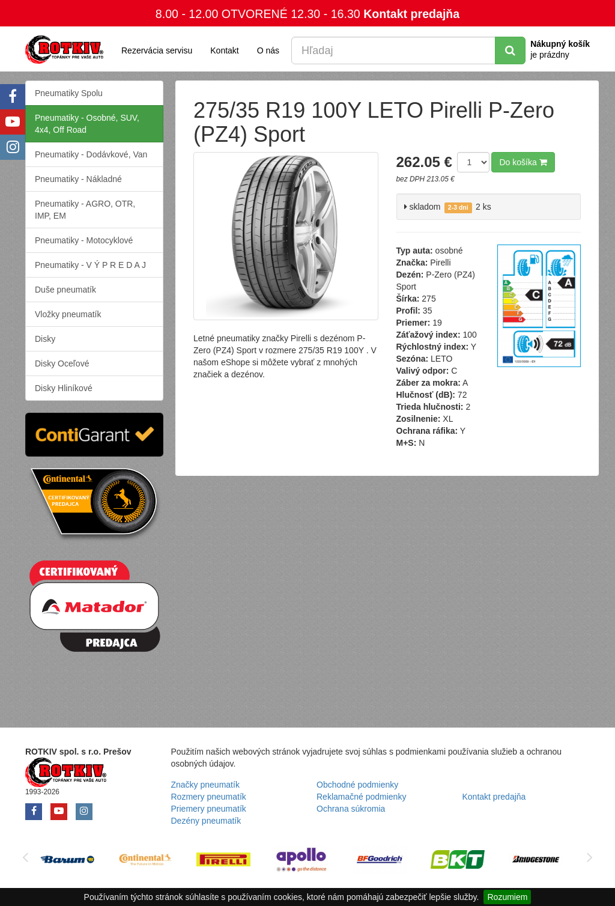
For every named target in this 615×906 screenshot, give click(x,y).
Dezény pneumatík (206, 820)
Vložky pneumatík (68, 314)
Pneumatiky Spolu (69, 93)
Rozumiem (507, 897)
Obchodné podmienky (357, 784)
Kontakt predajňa (411, 13)
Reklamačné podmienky (361, 796)
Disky (45, 339)
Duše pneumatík (65, 289)
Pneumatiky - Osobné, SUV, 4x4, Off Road (87, 124)
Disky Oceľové (62, 363)
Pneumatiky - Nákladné (78, 179)
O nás (268, 50)
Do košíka (523, 162)
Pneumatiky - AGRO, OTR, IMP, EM (85, 209)
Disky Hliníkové (63, 388)
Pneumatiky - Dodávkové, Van (91, 154)
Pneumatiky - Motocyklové (84, 240)
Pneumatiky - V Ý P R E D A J (90, 265)
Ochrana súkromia (351, 808)
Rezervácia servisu (156, 50)
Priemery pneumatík (208, 808)
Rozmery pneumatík (208, 796)
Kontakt (224, 50)
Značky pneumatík (205, 784)
